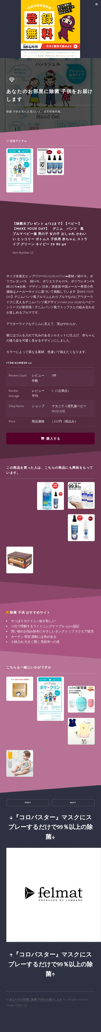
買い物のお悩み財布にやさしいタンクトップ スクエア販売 (52, 631)
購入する (53, 438)
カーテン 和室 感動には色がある (33, 636)
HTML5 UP (21, 1005)
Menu (96, 4)
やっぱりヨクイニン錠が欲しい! (33, 621)
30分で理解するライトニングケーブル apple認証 (45, 626)
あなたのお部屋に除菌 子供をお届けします (35, 999)
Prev (28, 802)
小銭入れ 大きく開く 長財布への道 (35, 642)
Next (73, 802)
